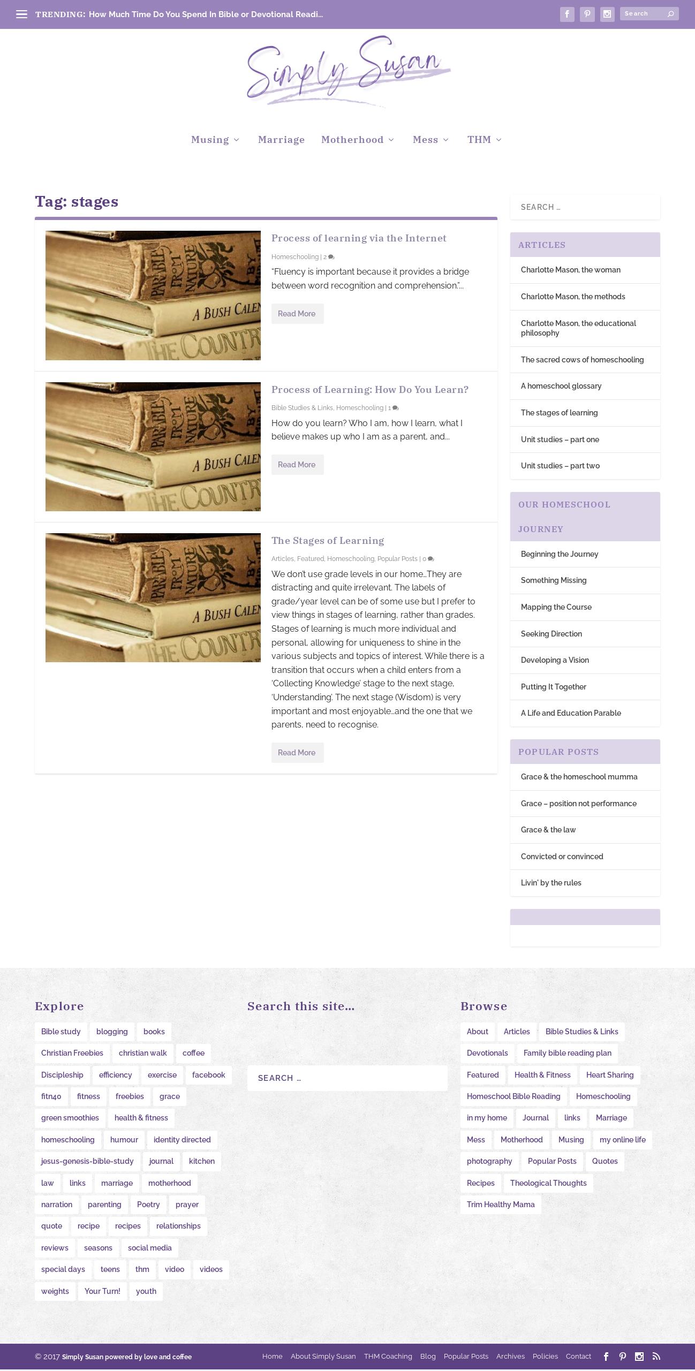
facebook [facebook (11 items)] (208, 1076)
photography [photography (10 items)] (489, 1162)
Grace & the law (548, 831)
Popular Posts (397, 560)
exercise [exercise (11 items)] (162, 1076)
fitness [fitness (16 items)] (88, 1098)
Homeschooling (295, 258)
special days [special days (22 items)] (63, 1271)
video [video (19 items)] (174, 1271)
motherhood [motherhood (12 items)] (169, 1184)
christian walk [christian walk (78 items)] (143, 1054)
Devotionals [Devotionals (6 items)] (487, 1054)
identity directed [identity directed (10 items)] (182, 1141)
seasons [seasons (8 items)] (98, 1249)
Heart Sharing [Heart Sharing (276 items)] (610, 1076)
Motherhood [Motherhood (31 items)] (522, 1141)
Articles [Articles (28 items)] (517, 1032)
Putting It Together (553, 688)
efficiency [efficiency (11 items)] (115, 1076)
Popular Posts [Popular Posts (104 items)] (552, 1162)
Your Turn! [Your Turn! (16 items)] (102, 1292)
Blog (428, 1357)
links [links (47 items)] (78, 1184)
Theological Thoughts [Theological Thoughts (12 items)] (548, 1184)
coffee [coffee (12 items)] (194, 1054)
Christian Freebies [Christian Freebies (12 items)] (72, 1054)
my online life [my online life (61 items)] (623, 1141)
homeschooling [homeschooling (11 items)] (68, 1141)
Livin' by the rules (551, 884)
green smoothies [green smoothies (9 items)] (70, 1119)
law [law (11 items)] (47, 1184)
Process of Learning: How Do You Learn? (370, 390)
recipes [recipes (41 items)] (128, 1227)
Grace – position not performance (579, 804)
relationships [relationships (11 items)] (178, 1227)
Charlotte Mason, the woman (571, 271)
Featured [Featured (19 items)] (483, 1076)
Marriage (281, 142)
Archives (510, 1357)
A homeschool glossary (561, 387)
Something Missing (554, 582)
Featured (310, 560)
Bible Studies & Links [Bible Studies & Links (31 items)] (582, 1032)
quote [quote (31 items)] (51, 1227)
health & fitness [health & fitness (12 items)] (141, 1119)
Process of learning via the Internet (359, 239)
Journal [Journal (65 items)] (536, 1119)
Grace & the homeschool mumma (579, 778)
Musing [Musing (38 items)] (571, 1141)
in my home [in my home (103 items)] (487, 1119)
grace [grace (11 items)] (170, 1098)
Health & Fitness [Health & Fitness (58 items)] (543, 1076)
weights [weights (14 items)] (55, 1292)
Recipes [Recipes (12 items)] (481, 1184)
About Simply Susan (323, 1357)
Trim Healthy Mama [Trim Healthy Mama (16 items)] (501, 1206)
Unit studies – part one (560, 440)
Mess (426, 142)
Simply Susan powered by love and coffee (127, 1358)
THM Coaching (388, 1357)
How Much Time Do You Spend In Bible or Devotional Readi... (206, 14)
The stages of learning (559, 414)
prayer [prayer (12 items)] (187, 1206)
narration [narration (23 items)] (56, 1206)
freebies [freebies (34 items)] (130, 1098)
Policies (545, 1357)
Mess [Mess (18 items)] (476, 1141)
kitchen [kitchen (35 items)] (202, 1162)
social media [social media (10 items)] (150, 1249)
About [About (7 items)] (477, 1032)
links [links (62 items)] (572, 1119)
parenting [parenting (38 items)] (105, 1206)
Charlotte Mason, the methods (573, 298)
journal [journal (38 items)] (161, 1162)
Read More (296, 314)
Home (272, 1357)
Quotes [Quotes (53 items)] (605, 1162)
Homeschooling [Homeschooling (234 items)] (603, 1098)
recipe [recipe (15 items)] (89, 1227)
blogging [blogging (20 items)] (112, 1032)
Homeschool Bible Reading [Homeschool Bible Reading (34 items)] (514, 1098)
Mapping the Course (556, 608)
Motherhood (352, 142)
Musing (210, 142)
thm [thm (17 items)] (142, 1271)
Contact (578, 1357)
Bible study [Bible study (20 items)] (61, 1032)
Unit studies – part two (560, 467)
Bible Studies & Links (302, 409)
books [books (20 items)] (154, 1032)
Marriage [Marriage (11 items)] (611, 1119)
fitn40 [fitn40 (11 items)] (51, 1098)
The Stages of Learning (327, 541)
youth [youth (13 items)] (146, 1292)
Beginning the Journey (560, 555)
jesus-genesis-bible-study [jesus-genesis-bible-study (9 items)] (87, 1162)
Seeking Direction (551, 635)
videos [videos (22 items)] (211, 1271)
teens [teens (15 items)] (110, 1271)
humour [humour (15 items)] (124, 1141)
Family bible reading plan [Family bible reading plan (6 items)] (567, 1054)
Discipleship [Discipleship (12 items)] (62, 1076)
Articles (282, 560)
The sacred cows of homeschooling (582, 361)
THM (479, 142)
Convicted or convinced (562, 857)
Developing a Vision (555, 661)
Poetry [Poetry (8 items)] (148, 1206)
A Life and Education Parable (571, 714)
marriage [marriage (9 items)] (117, 1184)
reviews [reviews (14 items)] (55, 1249)
